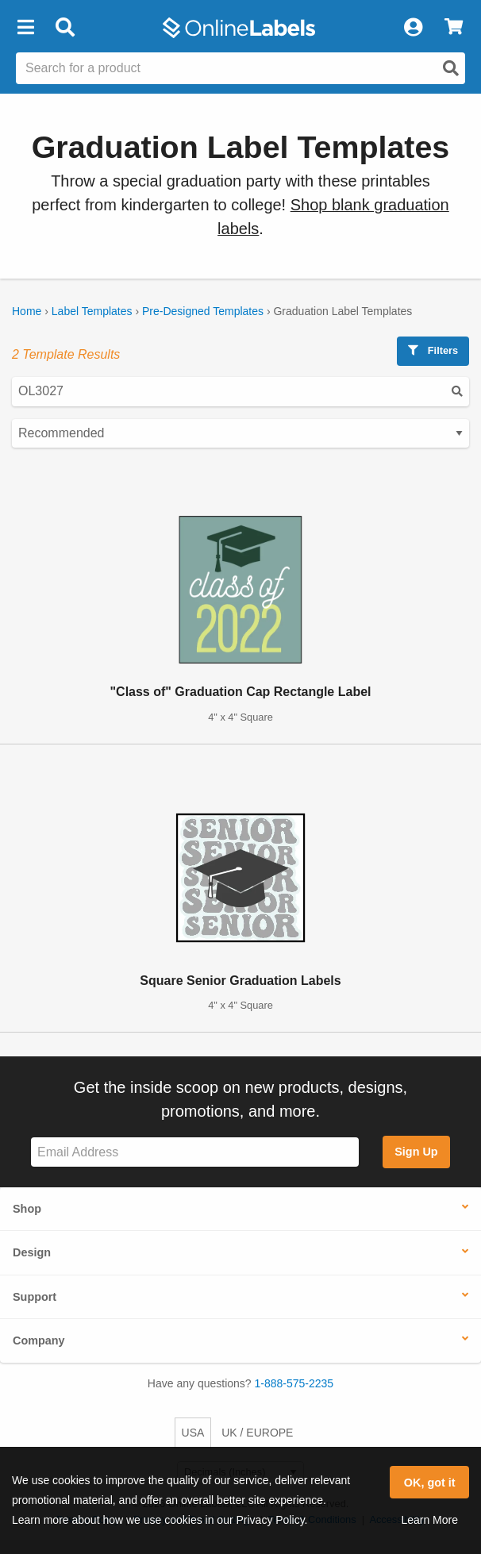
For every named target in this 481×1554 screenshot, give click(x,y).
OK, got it (430, 1482)
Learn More (429, 1520)
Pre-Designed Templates (203, 311)
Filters (433, 350)
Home (26, 311)
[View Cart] (454, 27)
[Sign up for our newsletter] (195, 1152)
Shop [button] (27, 1208)
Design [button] (32, 1252)
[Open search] (451, 68)
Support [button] (34, 1297)
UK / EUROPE (257, 1432)
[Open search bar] (64, 27)
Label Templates (92, 311)
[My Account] (413, 27)
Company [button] (39, 1340)
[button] (25, 27)
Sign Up (415, 1151)
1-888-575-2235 (294, 1383)
